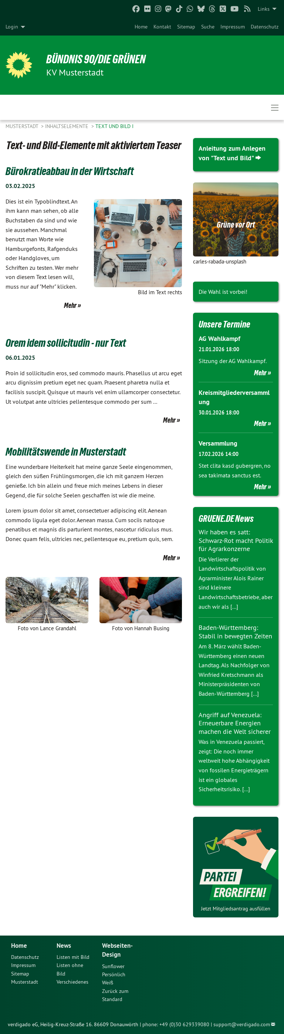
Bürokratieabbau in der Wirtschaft (70, 171)
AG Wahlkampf (219, 338)
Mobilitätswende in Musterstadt (66, 451)
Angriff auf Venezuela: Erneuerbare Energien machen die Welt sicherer (235, 722)
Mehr (70, 305)
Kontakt (162, 26)
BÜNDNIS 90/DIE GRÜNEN (96, 59)
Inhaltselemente (67, 126)
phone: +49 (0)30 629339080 (175, 1024)
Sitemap (186, 26)
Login (12, 26)
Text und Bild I (114, 126)
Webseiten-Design (118, 949)
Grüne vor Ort (236, 224)
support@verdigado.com (241, 1024)
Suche (207, 26)
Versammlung (218, 443)
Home (141, 26)
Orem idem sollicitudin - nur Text (66, 342)
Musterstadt (23, 126)
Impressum (232, 26)
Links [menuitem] (264, 9)
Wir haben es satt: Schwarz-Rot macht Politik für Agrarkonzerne (236, 540)
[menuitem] (141, 27)
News (64, 944)
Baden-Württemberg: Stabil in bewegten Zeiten (235, 631)
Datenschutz (264, 26)
